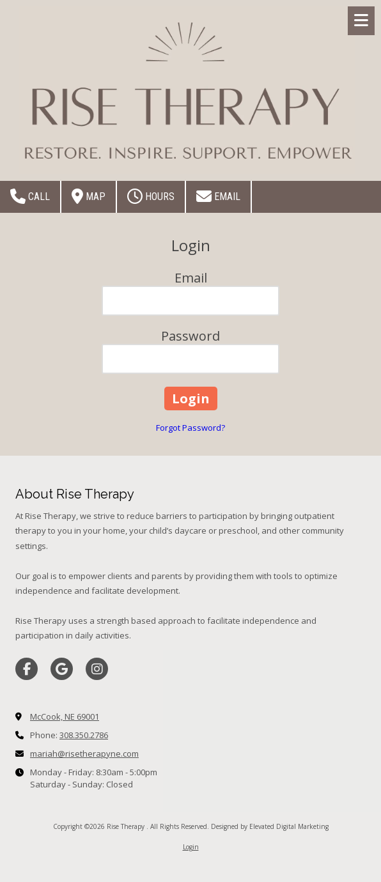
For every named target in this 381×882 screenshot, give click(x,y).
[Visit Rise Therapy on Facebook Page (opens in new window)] (26, 669)
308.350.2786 (83, 735)
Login (191, 846)
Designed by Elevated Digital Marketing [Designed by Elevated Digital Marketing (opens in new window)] (270, 826)
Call (30, 196)
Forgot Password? (190, 427)
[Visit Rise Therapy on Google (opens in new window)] (62, 669)
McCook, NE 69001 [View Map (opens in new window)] (64, 716)
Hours (151, 196)
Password (190, 335)
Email (218, 196)
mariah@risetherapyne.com (84, 753)
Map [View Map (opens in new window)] (88, 196)
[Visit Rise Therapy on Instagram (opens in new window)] (97, 669)
